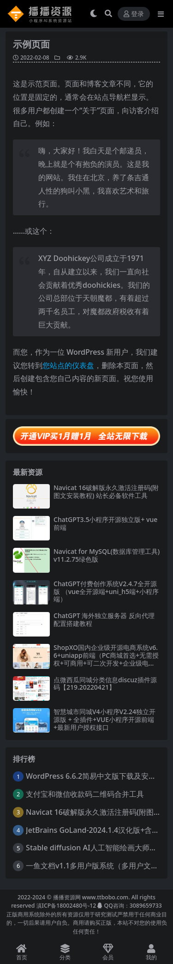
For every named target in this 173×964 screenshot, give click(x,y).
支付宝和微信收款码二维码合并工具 (85, 794)
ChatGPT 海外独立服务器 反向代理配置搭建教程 (104, 619)
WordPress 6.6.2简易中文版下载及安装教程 (98, 776)
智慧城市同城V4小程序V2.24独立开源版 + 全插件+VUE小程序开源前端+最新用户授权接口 (104, 719)
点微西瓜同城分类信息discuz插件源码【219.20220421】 (105, 683)
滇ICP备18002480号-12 (66, 905)
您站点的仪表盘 (68, 365)
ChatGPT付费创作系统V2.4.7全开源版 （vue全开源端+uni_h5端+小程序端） (106, 591)
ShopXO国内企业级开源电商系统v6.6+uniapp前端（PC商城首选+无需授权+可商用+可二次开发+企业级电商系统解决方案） (106, 659)
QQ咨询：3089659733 (129, 905)
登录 (134, 14)
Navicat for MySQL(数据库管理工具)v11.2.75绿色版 (107, 555)
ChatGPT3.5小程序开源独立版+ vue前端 (105, 523)
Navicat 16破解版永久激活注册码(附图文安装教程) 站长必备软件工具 (106, 491)
